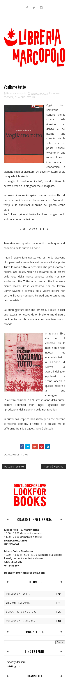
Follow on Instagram (35, 620)
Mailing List (14, 666)
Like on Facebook (35, 603)
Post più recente (14, 466)
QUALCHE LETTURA (25, 97)
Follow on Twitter (35, 594)
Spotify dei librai (16, 662)
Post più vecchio (53, 466)
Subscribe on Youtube (35, 612)
